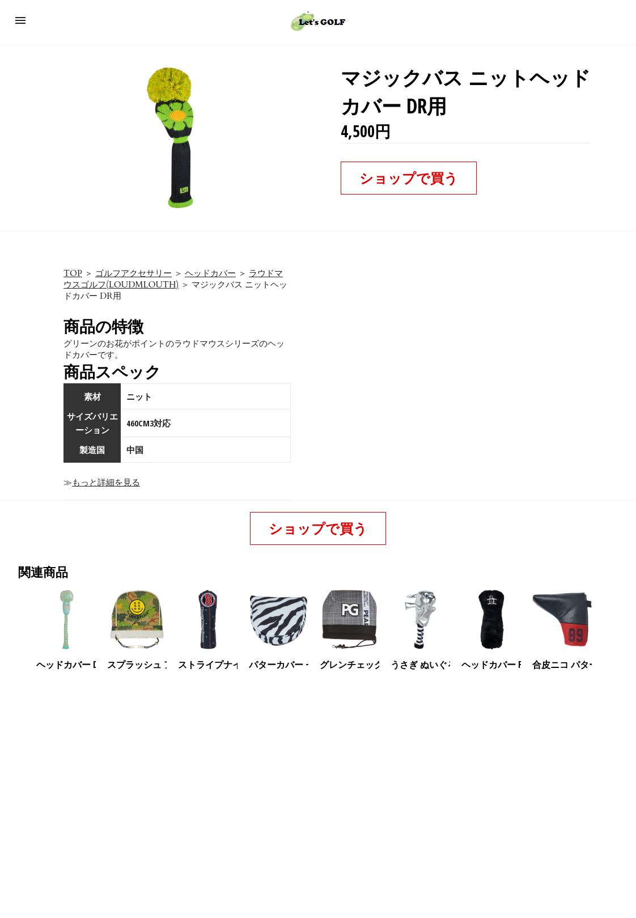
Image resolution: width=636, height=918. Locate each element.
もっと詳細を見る (106, 482)
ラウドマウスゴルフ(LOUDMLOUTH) (173, 279)
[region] (318, 768)
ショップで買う (408, 177)
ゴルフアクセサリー (133, 273)
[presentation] (609, 619)
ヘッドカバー (210, 273)
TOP (72, 273)
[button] (20, 20)
